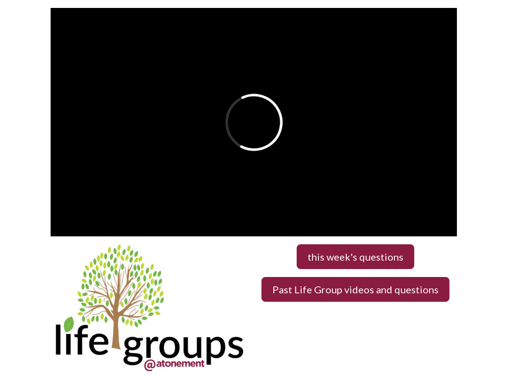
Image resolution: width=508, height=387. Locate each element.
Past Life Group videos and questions (355, 289)
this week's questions (355, 257)
